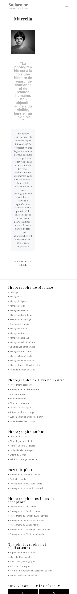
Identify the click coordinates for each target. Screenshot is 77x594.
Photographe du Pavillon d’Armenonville (29, 515)
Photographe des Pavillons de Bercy (27, 520)
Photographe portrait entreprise (25, 474)
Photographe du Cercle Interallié (25, 524)
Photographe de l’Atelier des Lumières (28, 534)
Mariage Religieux (18, 301)
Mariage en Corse (18, 328)
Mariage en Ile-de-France (22, 360)
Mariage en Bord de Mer (21, 315)
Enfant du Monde (18, 454)
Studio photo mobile (19, 324)
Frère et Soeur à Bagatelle (22, 445)
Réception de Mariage (20, 319)
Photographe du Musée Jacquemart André (30, 529)
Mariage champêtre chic (21, 356)
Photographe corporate (21, 384)
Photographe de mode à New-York (26, 488)
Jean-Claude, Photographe (22, 561)
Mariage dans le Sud (19, 337)
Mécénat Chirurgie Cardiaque (23, 459)
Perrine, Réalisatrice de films (23, 575)
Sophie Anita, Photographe (23, 552)
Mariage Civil (16, 296)
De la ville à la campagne (22, 450)
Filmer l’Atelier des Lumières (23, 421)
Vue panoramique (18, 394)
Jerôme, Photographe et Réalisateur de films (31, 570)
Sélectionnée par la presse (22, 346)
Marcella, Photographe (21, 557)
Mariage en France (19, 310)
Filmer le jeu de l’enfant (21, 441)
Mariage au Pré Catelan (21, 351)
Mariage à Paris (17, 305)
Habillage (14, 292)
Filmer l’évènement (19, 398)
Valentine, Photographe (21, 566)
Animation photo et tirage (22, 412)
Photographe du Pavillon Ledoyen (26, 511)
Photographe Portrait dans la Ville (26, 483)
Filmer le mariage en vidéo (22, 369)
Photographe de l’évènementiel (25, 389)
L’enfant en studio (18, 436)
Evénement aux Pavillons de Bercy (26, 416)
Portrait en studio (18, 479)
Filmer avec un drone (20, 403)
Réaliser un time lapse (20, 407)
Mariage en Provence (20, 333)
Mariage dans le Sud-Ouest (23, 342)
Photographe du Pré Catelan (23, 506)
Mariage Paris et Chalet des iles (25, 365)
